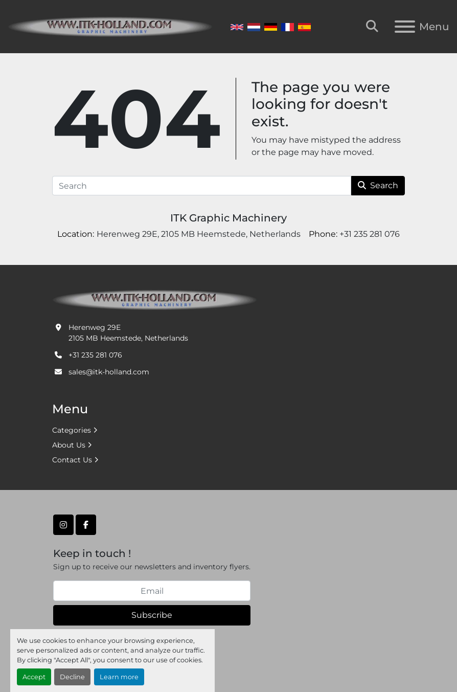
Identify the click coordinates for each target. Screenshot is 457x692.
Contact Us (72, 459)
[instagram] (63, 525)
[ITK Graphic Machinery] (154, 299)
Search (378, 185)
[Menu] (405, 26)
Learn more (119, 677)
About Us (68, 445)
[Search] (201, 185)
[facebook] (86, 525)
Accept (33, 677)
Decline (72, 677)
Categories (71, 430)
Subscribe (151, 615)
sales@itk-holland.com (108, 371)
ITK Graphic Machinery (228, 218)
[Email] (151, 591)
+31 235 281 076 (95, 355)
